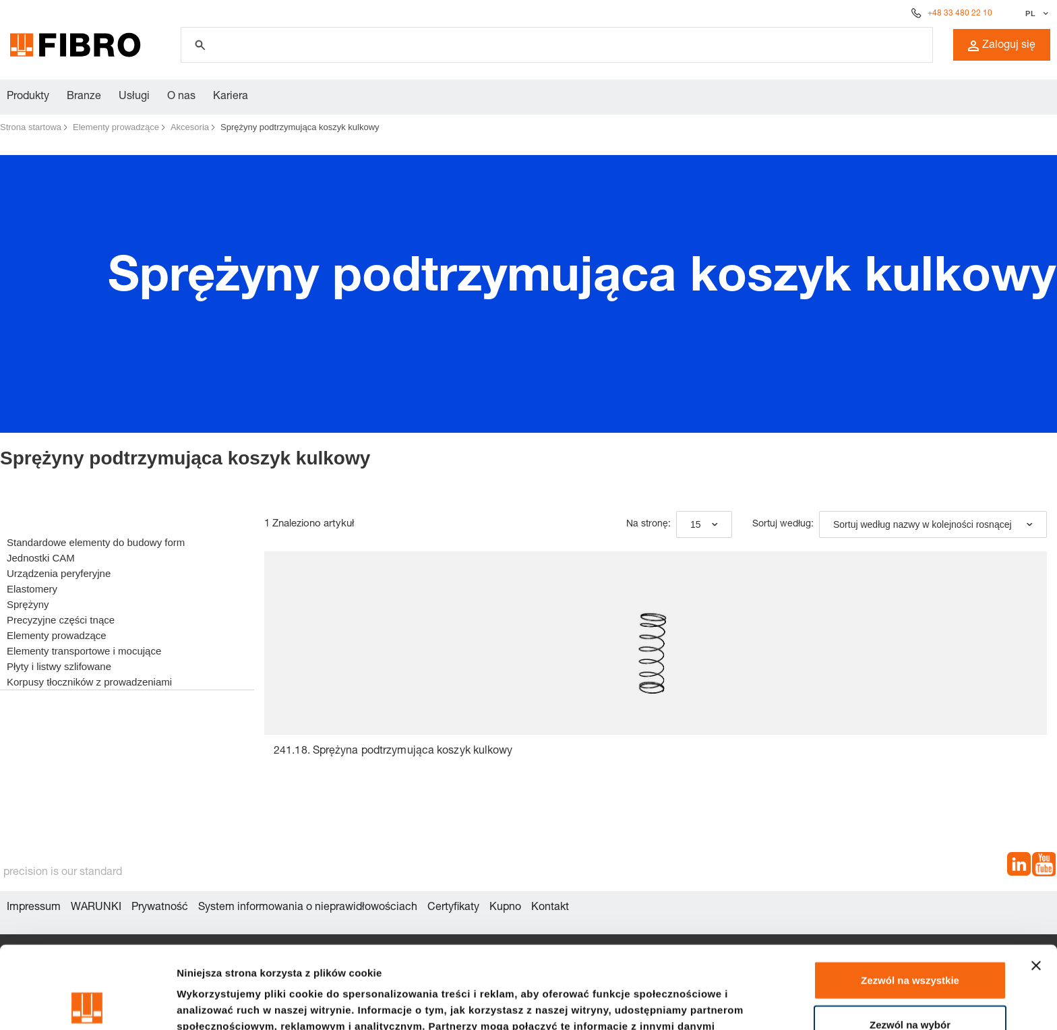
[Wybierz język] (1035, 13)
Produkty (28, 97)
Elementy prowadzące (116, 127)
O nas (181, 97)
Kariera (230, 97)
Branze (84, 97)
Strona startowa (30, 127)
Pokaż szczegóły (719, 1003)
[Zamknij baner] (1036, 883)
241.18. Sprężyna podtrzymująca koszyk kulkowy (393, 751)
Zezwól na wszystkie (910, 897)
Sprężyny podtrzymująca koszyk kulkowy (300, 127)
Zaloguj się (1001, 45)
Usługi (134, 97)
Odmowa (909, 986)
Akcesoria (190, 127)
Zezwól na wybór (910, 942)
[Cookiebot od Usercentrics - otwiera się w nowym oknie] (87, 1004)
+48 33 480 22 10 (960, 13)
